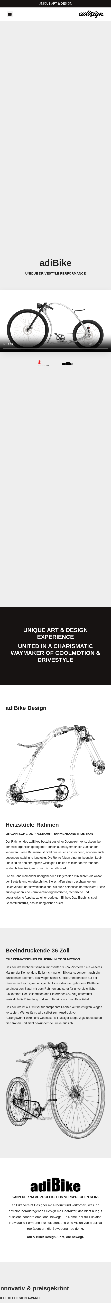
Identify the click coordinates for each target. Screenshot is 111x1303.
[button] (10, 14)
